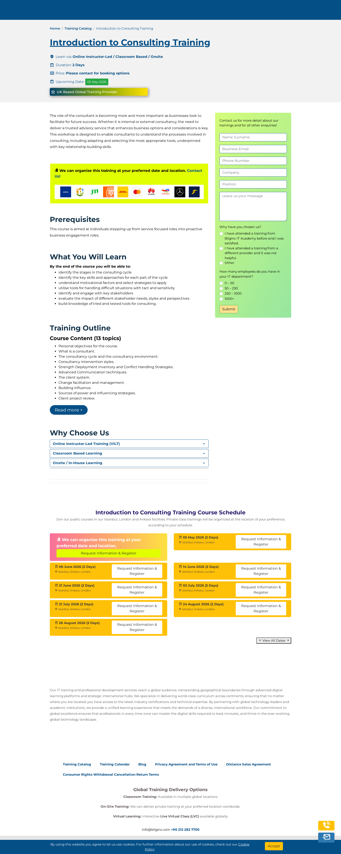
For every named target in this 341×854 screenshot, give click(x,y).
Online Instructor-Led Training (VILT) (86, 444)
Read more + (69, 410)
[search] (323, 11)
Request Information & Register (108, 553)
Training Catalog (78, 28)
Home (55, 28)
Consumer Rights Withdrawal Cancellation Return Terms (111, 774)
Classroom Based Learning (77, 453)
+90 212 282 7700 (80, 11)
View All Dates (273, 640)
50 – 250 (231, 288)
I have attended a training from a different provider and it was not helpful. (251, 253)
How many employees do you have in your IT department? (249, 274)
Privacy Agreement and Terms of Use (186, 764)
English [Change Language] (304, 11)
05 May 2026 (96, 82)
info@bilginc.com (118, 11)
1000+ (229, 299)
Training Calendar (115, 764)
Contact (257, 11)
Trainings (175, 11)
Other (229, 263)
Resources (232, 11)
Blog (142, 764)
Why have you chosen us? (240, 227)
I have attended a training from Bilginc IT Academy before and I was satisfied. (254, 238)
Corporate (203, 11)
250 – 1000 (233, 293)
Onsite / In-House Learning (77, 463)
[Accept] (274, 846)
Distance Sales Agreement (248, 764)
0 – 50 (229, 283)
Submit (228, 309)
